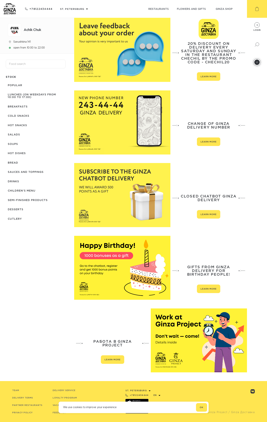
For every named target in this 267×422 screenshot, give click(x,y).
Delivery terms (22, 398)
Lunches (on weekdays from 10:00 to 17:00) (34, 94)
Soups (11, 135)
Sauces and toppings (24, 159)
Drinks (11, 167)
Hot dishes (15, 143)
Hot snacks (15, 119)
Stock (11, 76)
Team (15, 390)
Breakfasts (16, 103)
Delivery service (64, 390)
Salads (12, 127)
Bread (11, 151)
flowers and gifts (191, 8)
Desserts (13, 191)
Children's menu (19, 175)
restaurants (158, 8)
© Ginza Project (216, 412)
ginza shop (224, 8)
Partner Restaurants (27, 405)
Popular (13, 84)
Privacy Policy (22, 412)
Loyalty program (65, 398)
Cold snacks (16, 111)
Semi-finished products (26, 183)
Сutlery (13, 198)
